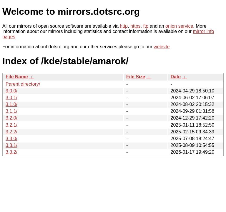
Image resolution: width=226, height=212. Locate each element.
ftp (145, 26)
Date (175, 76)
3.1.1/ (11, 111)
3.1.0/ (11, 104)
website (162, 46)
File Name (17, 76)
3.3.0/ (11, 138)
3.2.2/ (11, 131)
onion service (179, 26)
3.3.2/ (11, 152)
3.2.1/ (11, 124)
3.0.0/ (11, 90)
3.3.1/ (11, 145)
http (124, 26)
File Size (135, 76)
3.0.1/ (11, 97)
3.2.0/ (11, 117)
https (135, 26)
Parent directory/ (23, 84)
